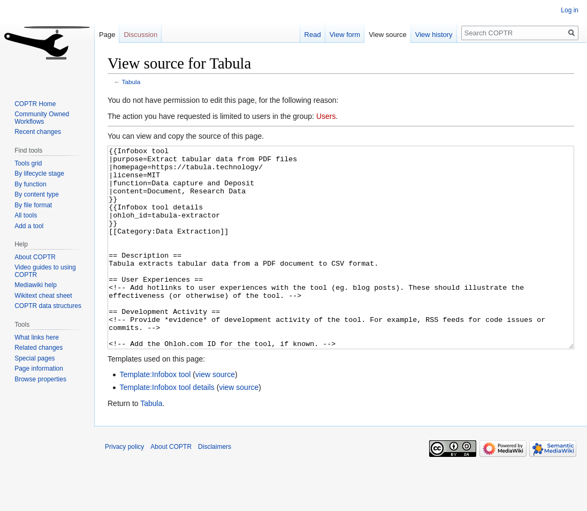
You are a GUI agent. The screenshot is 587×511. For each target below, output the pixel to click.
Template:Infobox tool (154, 414)
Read (312, 35)
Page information (38, 368)
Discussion (140, 35)
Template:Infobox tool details (166, 427)
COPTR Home (35, 104)
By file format (33, 205)
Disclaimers (214, 487)
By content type (36, 194)
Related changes (38, 347)
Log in (569, 10)
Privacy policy (124, 487)
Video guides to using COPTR (45, 271)
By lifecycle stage (39, 173)
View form (345, 35)
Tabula (131, 81)
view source (215, 414)
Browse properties (40, 379)
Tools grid (28, 163)
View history (434, 35)
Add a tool (28, 226)
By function (30, 184)
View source (388, 35)
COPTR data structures (47, 306)
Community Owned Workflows (41, 117)
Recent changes (37, 132)
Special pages (34, 358)
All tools (25, 215)
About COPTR (35, 257)
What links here (36, 337)
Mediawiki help (35, 285)
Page (107, 35)
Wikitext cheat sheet (43, 295)
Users (326, 116)
